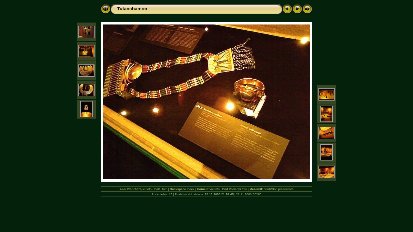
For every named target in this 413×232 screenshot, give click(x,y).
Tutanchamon (132, 8)
